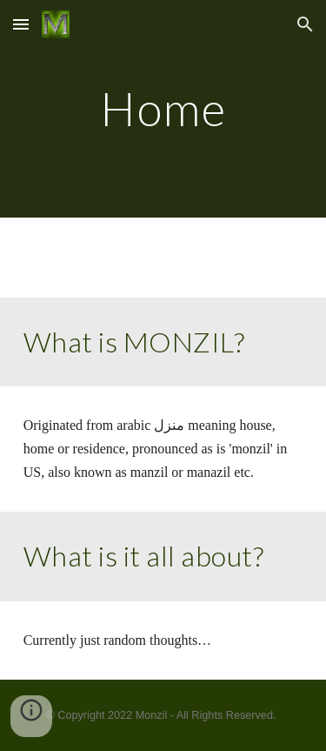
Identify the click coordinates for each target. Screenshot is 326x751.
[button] (21, 24)
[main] (163, 108)
